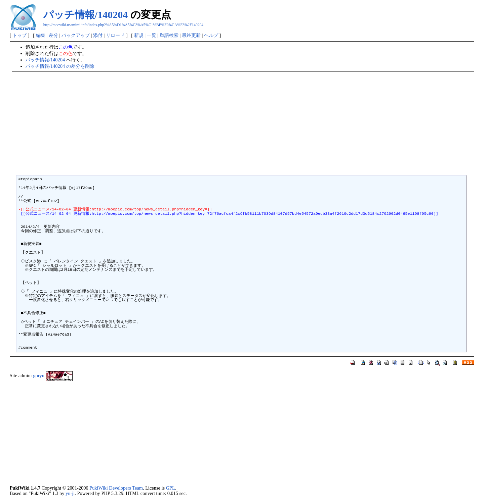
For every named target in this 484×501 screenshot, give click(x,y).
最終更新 (191, 35)
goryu (38, 376)
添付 (98, 35)
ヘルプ (211, 35)
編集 (40, 35)
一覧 (151, 35)
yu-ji (70, 493)
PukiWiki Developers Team (116, 488)
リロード (115, 35)
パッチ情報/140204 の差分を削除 (60, 66)
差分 (53, 35)
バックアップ (76, 35)
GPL (170, 488)
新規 (139, 35)
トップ (19, 35)
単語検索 (169, 35)
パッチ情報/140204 (85, 14)
